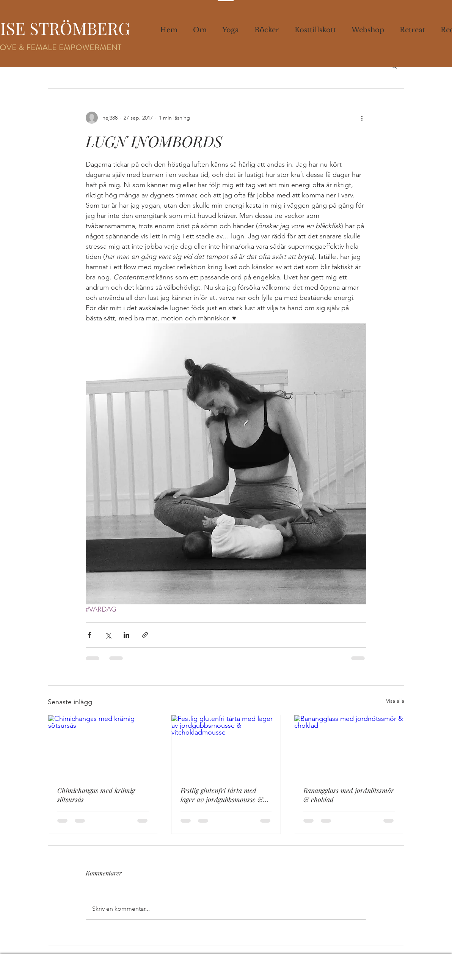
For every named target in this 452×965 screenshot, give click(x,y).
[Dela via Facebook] (89, 635)
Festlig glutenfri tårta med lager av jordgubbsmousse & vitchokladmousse (221, 795)
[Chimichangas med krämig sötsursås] (103, 746)
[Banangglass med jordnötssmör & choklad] (349, 746)
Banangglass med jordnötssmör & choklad (348, 795)
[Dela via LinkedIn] (126, 635)
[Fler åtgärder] (361, 117)
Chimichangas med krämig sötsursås (96, 795)
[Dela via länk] (145, 635)
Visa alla (395, 700)
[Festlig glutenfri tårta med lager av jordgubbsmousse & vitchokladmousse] (226, 746)
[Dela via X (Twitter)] (107, 635)
